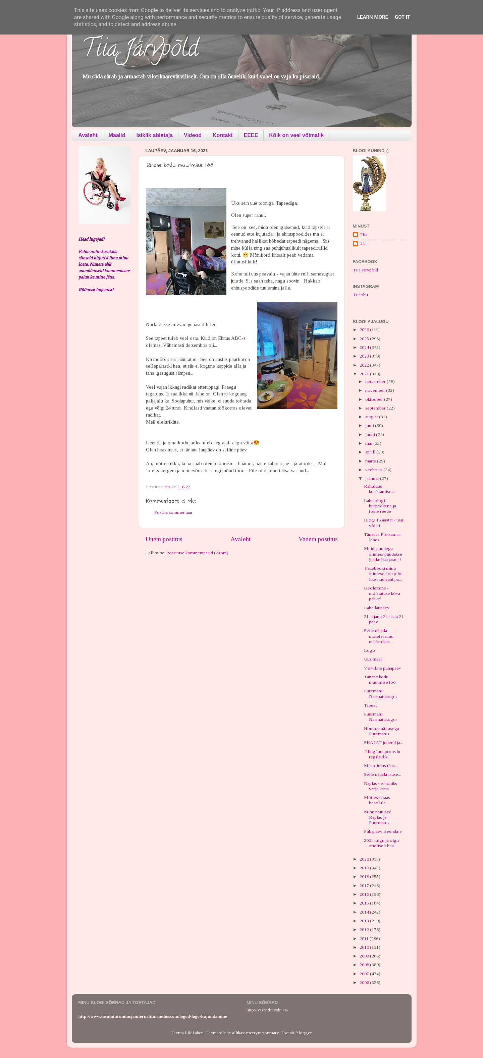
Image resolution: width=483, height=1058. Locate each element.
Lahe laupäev (376, 607)
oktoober (374, 399)
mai (369, 443)
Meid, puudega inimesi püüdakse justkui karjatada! (383, 554)
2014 (365, 912)
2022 (365, 365)
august (372, 416)
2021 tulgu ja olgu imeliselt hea (381, 843)
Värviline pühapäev (382, 668)
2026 (365, 329)
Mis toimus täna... (381, 765)
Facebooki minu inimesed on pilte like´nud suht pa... (383, 573)
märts (371, 460)
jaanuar (372, 478)
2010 (365, 947)
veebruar (374, 469)
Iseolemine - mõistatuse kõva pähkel (382, 593)
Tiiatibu (360, 294)
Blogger (303, 1032)
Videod (193, 135)
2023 (365, 356)
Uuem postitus (164, 539)
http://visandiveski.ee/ (267, 1009)
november (375, 390)
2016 (365, 894)
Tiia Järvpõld (140, 51)
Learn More (372, 17)
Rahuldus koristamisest (379, 489)
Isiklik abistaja (155, 135)
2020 (365, 859)
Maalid (117, 135)
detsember (376, 381)
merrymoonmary (262, 1032)
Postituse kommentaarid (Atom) (197, 552)
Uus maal (373, 659)
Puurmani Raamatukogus (380, 693)
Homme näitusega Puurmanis (381, 731)
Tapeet (370, 705)
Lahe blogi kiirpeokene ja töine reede (380, 506)
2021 (365, 373)
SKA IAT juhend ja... (383, 742)
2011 (365, 938)
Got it (402, 17)
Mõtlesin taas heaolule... (377, 800)
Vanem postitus (318, 539)
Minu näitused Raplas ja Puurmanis (377, 817)
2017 (365, 885)
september (376, 408)
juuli (370, 425)
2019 (365, 867)
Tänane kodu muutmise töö (380, 679)
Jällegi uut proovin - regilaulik (383, 754)
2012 (365, 929)
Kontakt (223, 135)
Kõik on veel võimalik (296, 135)
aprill (370, 451)
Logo (369, 650)
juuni (370, 434)
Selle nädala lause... (382, 774)
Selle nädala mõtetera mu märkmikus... (378, 636)
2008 (365, 964)
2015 (365, 903)
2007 (365, 973)
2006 (365, 982)
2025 (365, 338)
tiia (363, 243)
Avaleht (88, 135)
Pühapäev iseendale (383, 831)
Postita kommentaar (173, 512)
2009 (365, 955)
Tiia (363, 234)
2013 (365, 920)
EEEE (251, 135)
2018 (365, 876)
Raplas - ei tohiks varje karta (380, 786)
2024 (365, 347)
